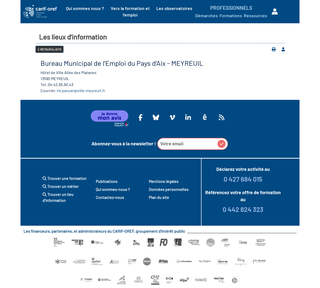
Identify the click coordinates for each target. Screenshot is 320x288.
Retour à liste (49, 49)
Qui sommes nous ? (85, 8)
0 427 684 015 (243, 179)
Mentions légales (163, 181)
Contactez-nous (110, 197)
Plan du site (159, 197)
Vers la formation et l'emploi (130, 12)
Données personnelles (168, 189)
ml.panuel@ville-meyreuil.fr (81, 90)
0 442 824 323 (242, 209)
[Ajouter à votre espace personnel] (283, 49)
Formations (231, 15)
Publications (107, 181)
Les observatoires (174, 8)
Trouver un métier (60, 186)
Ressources (255, 15)
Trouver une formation (64, 178)
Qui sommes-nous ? (113, 189)
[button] (222, 144)
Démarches (206, 15)
